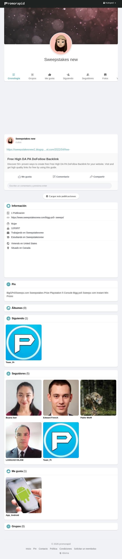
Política (53, 548)
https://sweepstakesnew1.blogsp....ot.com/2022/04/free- (38, 149)
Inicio (28, 548)
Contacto (43, 548)
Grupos (16, 526)
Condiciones (65, 548)
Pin (34, 548)
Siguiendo (18, 318)
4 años (18, 142)
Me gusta (17, 471)
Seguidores (19, 373)
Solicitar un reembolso (85, 548)
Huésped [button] (109, 3)
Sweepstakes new (61, 59)
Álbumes (17, 308)
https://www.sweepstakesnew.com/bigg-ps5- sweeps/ (37, 217)
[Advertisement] (61, 110)
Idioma (64, 553)
